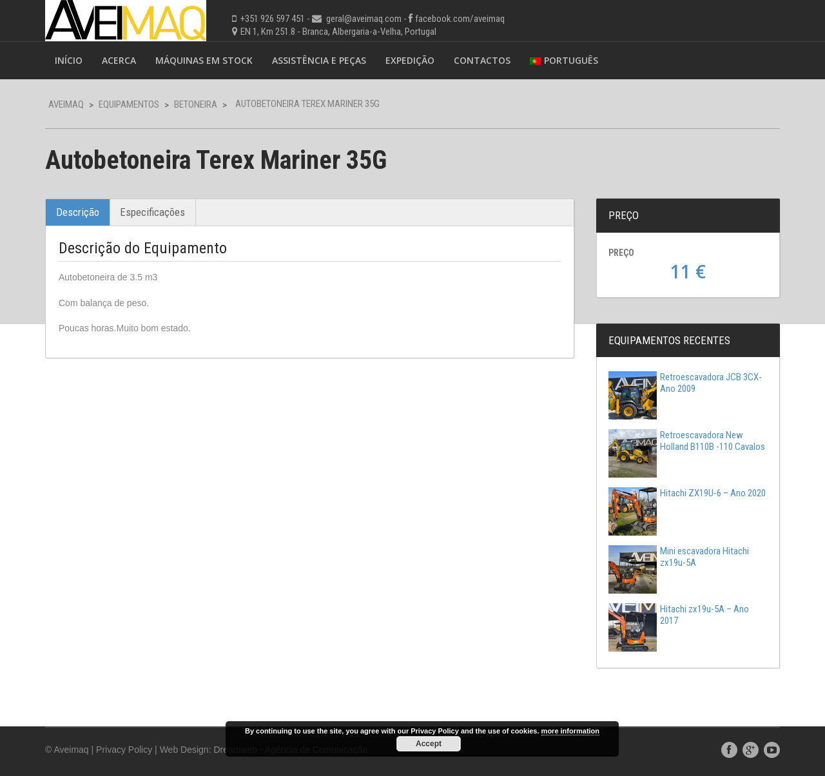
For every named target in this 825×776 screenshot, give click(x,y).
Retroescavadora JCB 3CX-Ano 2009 (685, 382)
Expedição (409, 60)
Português (564, 60)
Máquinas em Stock (204, 60)
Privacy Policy (124, 749)
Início (68, 60)
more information (570, 731)
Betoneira (195, 104)
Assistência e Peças (319, 60)
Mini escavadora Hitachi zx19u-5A (678, 556)
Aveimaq (66, 104)
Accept (429, 743)
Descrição (77, 212)
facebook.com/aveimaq (460, 18)
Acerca (119, 60)
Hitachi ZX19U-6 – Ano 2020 (687, 493)
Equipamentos (129, 104)
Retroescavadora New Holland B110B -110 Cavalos (686, 440)
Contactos (482, 60)
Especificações (152, 212)
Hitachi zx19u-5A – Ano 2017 (678, 614)
